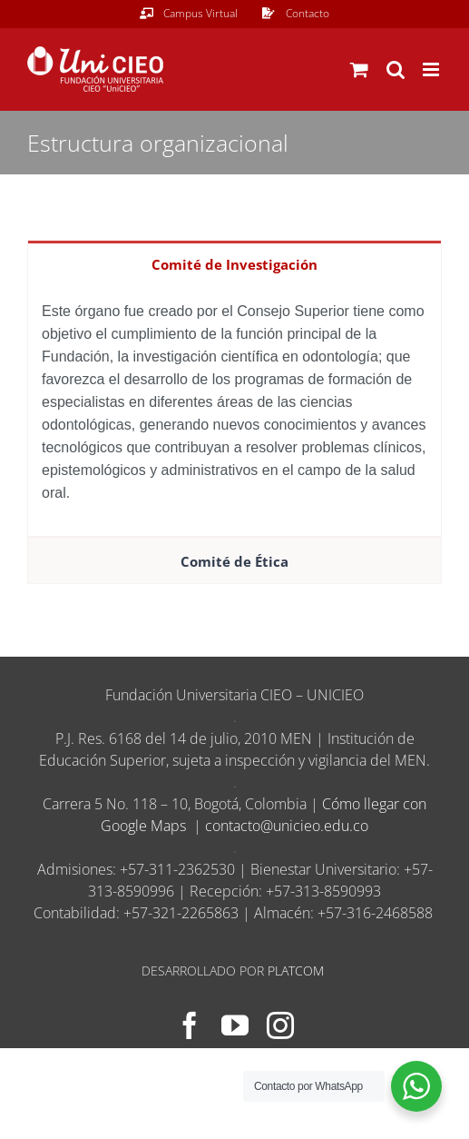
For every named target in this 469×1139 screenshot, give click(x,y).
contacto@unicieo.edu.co (286, 826)
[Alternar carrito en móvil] (359, 69)
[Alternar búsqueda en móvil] (395, 69)
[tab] (234, 263)
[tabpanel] (234, 411)
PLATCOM (296, 970)
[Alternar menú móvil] (432, 69)
